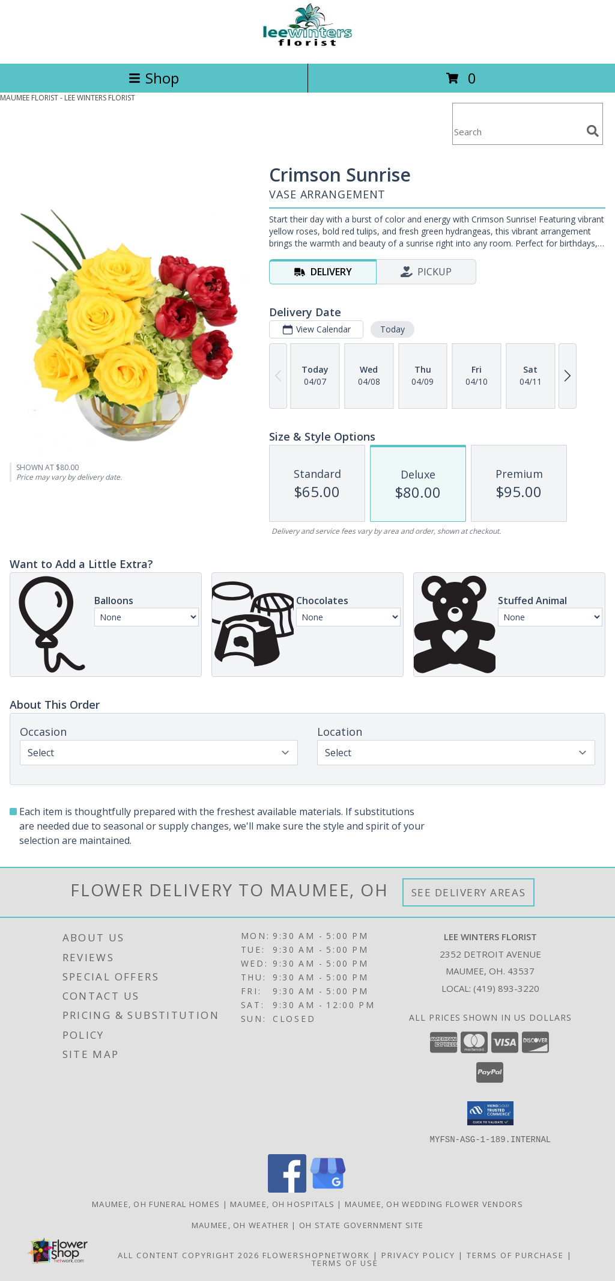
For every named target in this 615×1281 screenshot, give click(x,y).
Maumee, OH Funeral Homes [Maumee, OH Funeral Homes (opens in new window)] (156, 1203)
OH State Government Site (361, 1224)
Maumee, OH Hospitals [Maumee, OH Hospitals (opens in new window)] (282, 1203)
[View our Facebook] (287, 1188)
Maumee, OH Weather (240, 1224)
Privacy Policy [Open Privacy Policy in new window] (418, 1254)
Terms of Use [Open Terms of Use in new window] (345, 1262)
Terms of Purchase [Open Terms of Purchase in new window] (515, 1254)
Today (392, 329)
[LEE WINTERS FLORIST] (307, 46)
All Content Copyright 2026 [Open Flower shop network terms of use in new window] (188, 1254)
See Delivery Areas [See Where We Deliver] (468, 892)
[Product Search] (517, 131)
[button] (490, 1113)
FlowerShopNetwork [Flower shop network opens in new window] (316, 1254)
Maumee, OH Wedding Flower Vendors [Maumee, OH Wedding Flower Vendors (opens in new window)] (434, 1203)
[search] (592, 131)
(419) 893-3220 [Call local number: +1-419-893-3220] (506, 988)
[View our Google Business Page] (328, 1188)
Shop (154, 78)
